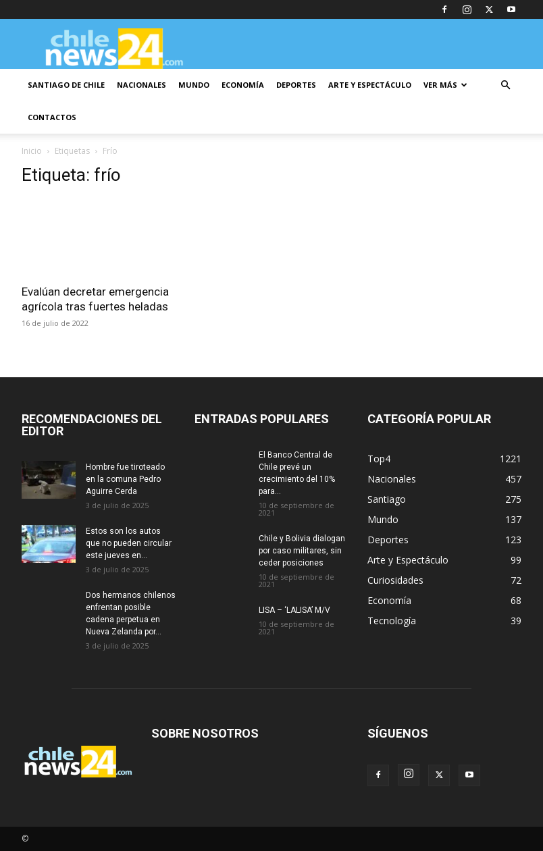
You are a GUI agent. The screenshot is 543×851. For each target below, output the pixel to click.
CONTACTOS (52, 117)
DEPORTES (296, 85)
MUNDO (193, 85)
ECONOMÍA (243, 85)
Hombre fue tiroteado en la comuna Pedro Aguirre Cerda (125, 479)
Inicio (32, 151)
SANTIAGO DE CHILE (66, 85)
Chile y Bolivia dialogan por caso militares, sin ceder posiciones (302, 551)
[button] (505, 85)
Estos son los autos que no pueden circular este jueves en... (129, 543)
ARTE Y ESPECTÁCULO (369, 85)
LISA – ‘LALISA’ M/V (294, 610)
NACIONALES (141, 85)
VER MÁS (445, 85)
